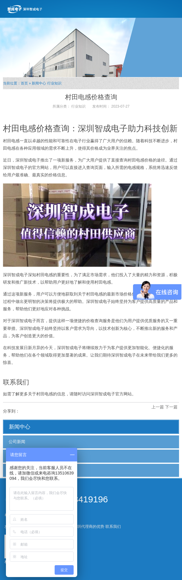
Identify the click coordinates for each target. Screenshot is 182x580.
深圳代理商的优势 (88, 526)
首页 (24, 83)
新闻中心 (39, 83)
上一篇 (157, 407)
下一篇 (171, 407)
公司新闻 (17, 441)
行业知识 (54, 83)
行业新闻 (17, 455)
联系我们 (113, 526)
